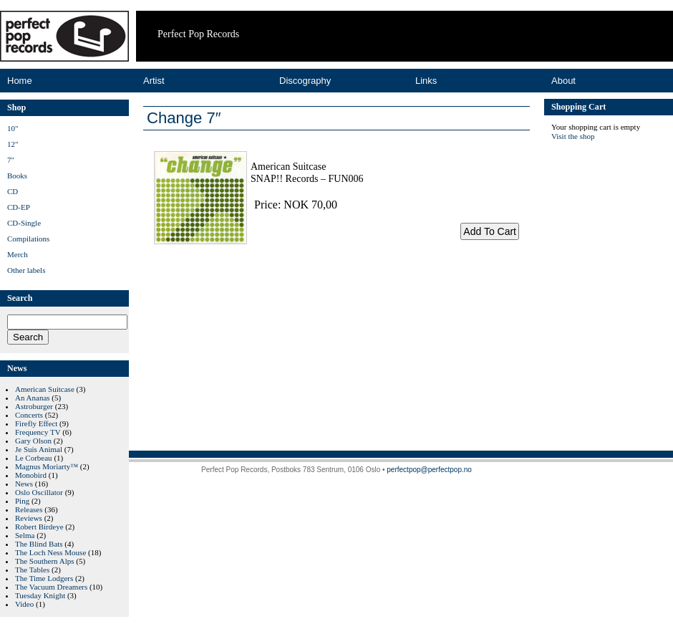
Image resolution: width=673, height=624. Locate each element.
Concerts (29, 415)
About (563, 80)
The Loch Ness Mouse (50, 552)
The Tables (32, 569)
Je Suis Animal (38, 449)
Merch (17, 254)
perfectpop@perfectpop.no (429, 470)
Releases (28, 509)
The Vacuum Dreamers (51, 586)
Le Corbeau (33, 457)
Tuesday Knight (40, 595)
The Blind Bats (39, 543)
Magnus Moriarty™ (46, 466)
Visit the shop (572, 136)
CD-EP (18, 207)
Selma (25, 535)
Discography (305, 80)
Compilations (28, 238)
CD (12, 191)
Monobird (31, 475)
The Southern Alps (44, 561)
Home (19, 80)
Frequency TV (37, 432)
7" (10, 159)
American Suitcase (44, 389)
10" (13, 128)
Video (24, 604)
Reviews (28, 518)
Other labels (26, 270)
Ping (22, 500)
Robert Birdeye (39, 526)
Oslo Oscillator (39, 492)
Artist (154, 80)
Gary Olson (33, 440)
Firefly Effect (36, 423)
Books (17, 175)
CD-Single (24, 223)
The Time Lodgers (44, 578)
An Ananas (32, 397)
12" (13, 144)
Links (426, 80)
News (24, 483)
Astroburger (34, 406)
